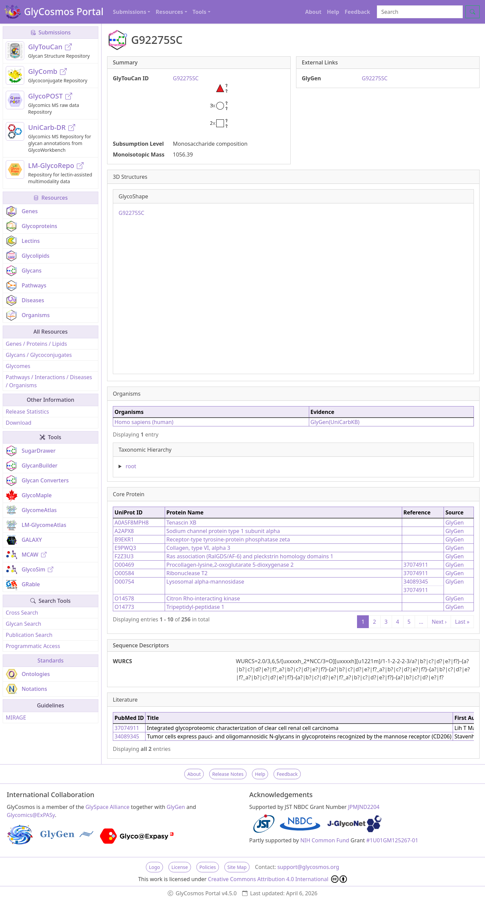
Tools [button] (199, 12)
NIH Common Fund (324, 840)
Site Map (237, 867)
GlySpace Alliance (108, 807)
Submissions (50, 32)
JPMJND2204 (363, 807)
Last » (462, 621)
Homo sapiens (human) (144, 422)
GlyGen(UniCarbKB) (335, 422)
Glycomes (18, 366)
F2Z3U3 (124, 556)
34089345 (415, 581)
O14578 (124, 598)
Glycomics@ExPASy (31, 815)
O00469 (124, 564)
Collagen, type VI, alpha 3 (198, 548)
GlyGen (454, 522)
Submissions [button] (129, 12)
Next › (439, 621)
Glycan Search (23, 623)
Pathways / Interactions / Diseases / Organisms (49, 381)
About (313, 12)
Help (333, 12)
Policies (207, 867)
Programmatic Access (33, 646)
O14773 (124, 607)
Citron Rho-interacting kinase (203, 598)
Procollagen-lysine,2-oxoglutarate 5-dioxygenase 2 (230, 564)
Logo (154, 867)
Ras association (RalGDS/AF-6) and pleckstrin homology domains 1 (249, 556)
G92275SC (374, 78)
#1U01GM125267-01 (392, 840)
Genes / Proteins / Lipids (36, 343)
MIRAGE (16, 717)
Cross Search (22, 612)
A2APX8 (124, 531)
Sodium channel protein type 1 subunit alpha (223, 531)
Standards (50, 660)
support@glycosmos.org (308, 867)
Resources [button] (169, 12)
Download (18, 422)
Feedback (357, 12)
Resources (50, 197)
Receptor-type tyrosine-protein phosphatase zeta (228, 539)
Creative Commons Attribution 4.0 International (277, 879)
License (179, 867)
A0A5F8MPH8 (132, 522)
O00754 (124, 581)
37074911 (415, 564)
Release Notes (228, 774)
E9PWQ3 (125, 548)
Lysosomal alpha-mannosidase (205, 581)
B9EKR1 (124, 539)
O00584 (124, 573)
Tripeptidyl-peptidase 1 (195, 607)
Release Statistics (27, 411)
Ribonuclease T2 (186, 573)
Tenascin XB (181, 522)
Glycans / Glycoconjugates (39, 355)
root (131, 466)
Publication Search (29, 635)
